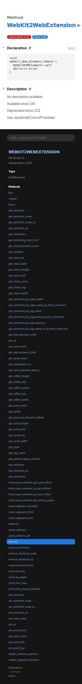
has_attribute (16, 465)
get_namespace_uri (20, 364)
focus (12, 204)
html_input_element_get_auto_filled (30, 482)
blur (11, 192)
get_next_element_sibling (24, 370)
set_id (12, 624)
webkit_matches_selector (23, 654)
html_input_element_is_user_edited (30, 488)
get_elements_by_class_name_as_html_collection (37, 305)
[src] (71, 48)
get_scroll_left (17, 429)
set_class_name (17, 618)
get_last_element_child (22, 352)
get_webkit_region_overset (24, 459)
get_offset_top (17, 394)
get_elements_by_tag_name (25, 311)
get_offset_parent (19, 388)
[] (4, 47)
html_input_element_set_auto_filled (30, 494)
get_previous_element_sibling (26, 417)
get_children (16, 252)
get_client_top (17, 287)
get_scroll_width (18, 441)
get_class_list (16, 258)
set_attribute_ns (18, 612)
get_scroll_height (19, 423)
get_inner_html (17, 346)
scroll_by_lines (17, 571)
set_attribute (16, 595)
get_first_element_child (22, 334)
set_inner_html (17, 630)
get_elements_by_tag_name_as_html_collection (37, 317)
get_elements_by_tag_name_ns (27, 323)
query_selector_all (19, 535)
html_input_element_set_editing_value (31, 500)
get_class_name (18, 263)
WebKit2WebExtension (34, 152)
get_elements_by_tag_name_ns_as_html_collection (38, 329)
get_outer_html (18, 405)
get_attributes (17, 234)
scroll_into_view (18, 583)
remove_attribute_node (23, 553)
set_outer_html (17, 636)
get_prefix (15, 411)
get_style (14, 447)
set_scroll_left (17, 642)
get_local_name (18, 358)
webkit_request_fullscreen (24, 660)
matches (14, 524)
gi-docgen (15, 671)
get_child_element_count (24, 246)
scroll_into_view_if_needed (24, 589)
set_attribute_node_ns (22, 606)
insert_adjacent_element (23, 506)
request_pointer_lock (21, 565)
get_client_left (17, 275)
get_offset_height (19, 376)
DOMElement (17, 177)
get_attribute (16, 210)
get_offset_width (18, 399)
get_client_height (19, 269)
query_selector (17, 530)
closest (13, 198)
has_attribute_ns (18, 470)
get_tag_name (17, 453)
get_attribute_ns (18, 228)
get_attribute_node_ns (22, 222)
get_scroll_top (17, 435)
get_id (12, 340)
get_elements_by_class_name (26, 299)
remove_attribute (19, 547)
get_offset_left (17, 382)
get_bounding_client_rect (24, 240)
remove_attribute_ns (21, 559)
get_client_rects (18, 281)
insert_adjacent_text (21, 518)
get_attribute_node (20, 216)
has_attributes (17, 476)
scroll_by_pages (18, 577)
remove (13, 541)
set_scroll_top (17, 648)
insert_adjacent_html (21, 512)
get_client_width (18, 293)
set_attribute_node (20, 601)
